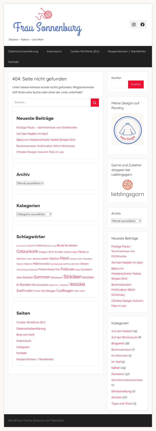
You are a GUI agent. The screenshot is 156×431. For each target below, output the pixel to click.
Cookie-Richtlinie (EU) (84, 51)
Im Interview (119, 355)
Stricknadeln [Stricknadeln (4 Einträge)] (40, 284)
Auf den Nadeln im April (32, 133)
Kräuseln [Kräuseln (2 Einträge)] (87, 258)
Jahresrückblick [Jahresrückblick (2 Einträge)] (40, 258)
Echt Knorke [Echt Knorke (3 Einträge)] (56, 251)
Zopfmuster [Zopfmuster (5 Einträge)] (24, 290)
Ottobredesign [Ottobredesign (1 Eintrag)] (22, 270)
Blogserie (117, 343)
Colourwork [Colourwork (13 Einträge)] (27, 251)
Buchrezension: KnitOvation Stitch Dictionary (45, 146)
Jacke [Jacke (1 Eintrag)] (29, 259)
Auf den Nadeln (121, 331)
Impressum (54, 51)
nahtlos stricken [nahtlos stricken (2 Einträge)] (71, 263)
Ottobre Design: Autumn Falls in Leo (40, 152)
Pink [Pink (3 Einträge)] (57, 269)
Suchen (116, 77)
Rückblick (117, 374)
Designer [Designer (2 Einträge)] (43, 252)
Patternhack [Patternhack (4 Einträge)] (47, 269)
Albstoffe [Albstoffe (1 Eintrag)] (31, 246)
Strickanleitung (121, 391)
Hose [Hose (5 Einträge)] (82, 251)
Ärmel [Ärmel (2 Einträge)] (37, 290)
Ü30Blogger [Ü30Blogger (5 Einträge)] (64, 290)
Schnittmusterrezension (127, 380)
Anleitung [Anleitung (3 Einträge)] (41, 245)
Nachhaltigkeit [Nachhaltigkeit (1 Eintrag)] (56, 264)
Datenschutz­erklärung (23, 51)
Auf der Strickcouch (124, 337)
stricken (116, 397)
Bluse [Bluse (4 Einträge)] (60, 245)
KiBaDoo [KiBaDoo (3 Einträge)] (54, 258)
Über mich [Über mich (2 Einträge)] (79, 290)
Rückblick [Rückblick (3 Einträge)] (86, 269)
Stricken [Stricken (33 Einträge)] (72, 277)
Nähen (115, 367)
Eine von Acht (25, 334)
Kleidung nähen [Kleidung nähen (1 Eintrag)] (75, 259)
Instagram (23, 347)
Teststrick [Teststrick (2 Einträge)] (64, 285)
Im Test (116, 361)
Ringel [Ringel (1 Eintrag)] (77, 270)
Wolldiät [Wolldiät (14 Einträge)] (77, 284)
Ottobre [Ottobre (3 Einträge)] (84, 263)
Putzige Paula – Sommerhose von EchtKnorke (46, 127)
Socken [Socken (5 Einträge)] (27, 277)
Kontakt (13, 62)
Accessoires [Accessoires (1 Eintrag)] (21, 246)
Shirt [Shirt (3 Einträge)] (19, 277)
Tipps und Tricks (121, 403)
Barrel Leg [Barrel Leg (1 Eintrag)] (51, 246)
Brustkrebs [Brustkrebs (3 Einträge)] (71, 245)
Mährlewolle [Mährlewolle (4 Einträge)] (41, 263)
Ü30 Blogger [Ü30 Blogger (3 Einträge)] (48, 290)
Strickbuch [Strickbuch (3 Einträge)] (56, 277)
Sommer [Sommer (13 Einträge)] (42, 277)
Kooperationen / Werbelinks (127, 51)
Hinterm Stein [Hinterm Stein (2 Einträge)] (71, 252)
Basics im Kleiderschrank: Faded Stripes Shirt (45, 139)
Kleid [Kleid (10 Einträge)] (64, 258)
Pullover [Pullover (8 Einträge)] (67, 269)
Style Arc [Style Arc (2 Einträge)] (54, 285)
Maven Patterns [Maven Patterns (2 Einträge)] (24, 263)
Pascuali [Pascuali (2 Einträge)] (33, 269)
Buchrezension (121, 349)
